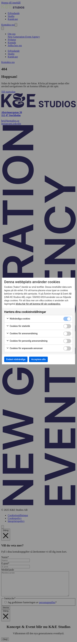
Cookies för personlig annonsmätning (26, 341)
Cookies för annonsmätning (21, 333)
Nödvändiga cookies (18, 318)
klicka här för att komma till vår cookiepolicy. (38, 304)
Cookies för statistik (18, 326)
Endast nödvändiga (15, 359)
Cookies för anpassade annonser (24, 348)
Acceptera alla (38, 359)
